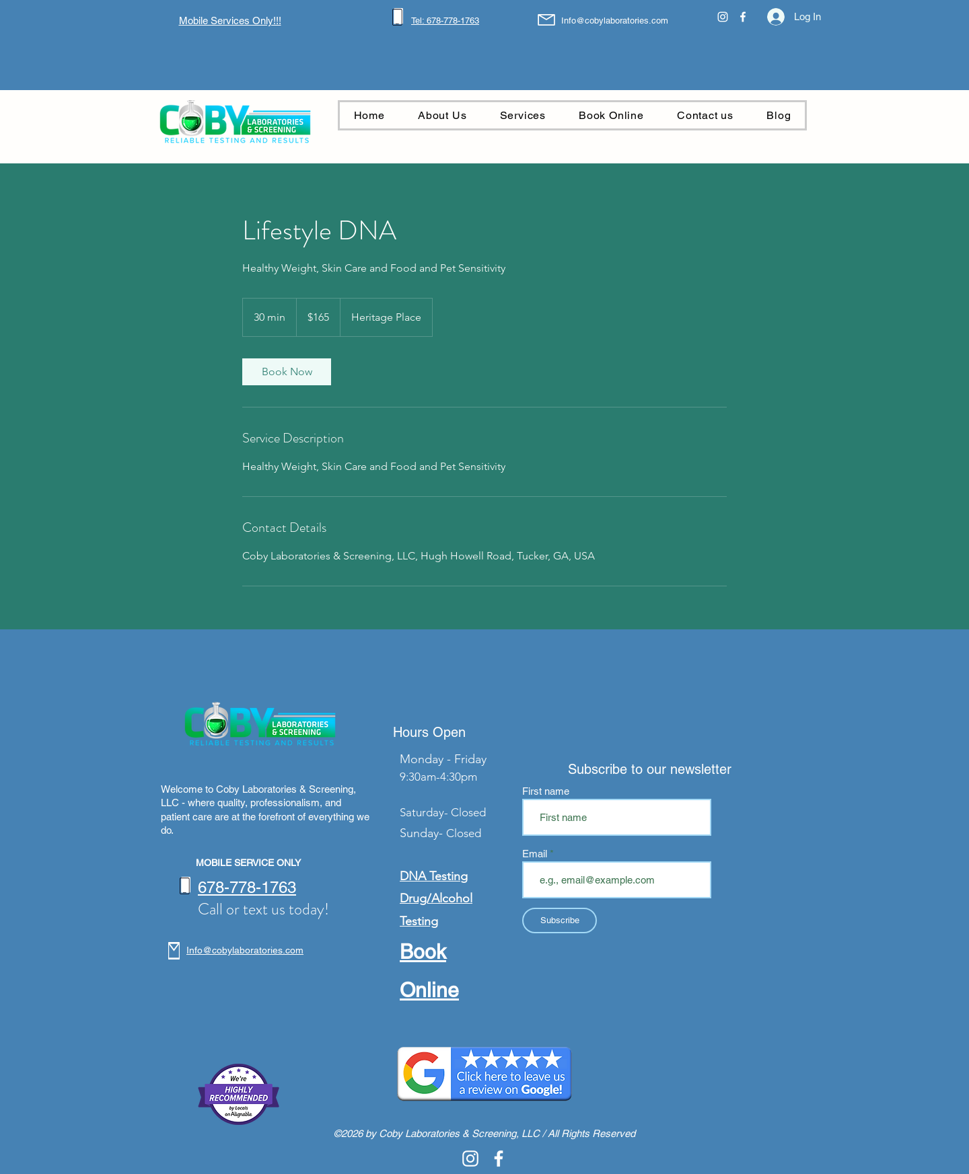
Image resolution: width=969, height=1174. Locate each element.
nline (437, 990)
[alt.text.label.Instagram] (722, 17)
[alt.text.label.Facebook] (743, 17)
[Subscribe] (559, 920)
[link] (286, 371)
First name (545, 791)
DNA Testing (434, 876)
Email (536, 854)
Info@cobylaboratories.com (614, 20)
